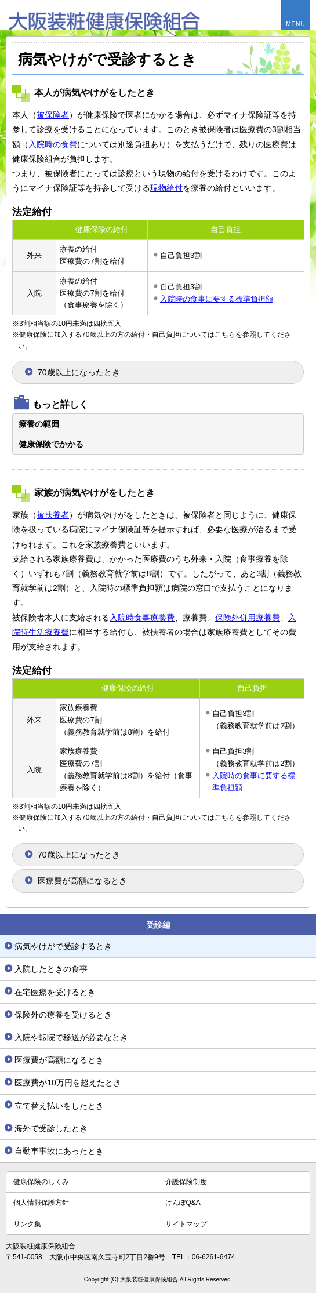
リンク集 (27, 1224)
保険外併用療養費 (247, 617)
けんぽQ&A (183, 1202)
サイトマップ (186, 1224)
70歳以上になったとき (79, 372)
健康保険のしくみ (41, 1182)
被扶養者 (53, 515)
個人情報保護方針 (41, 1202)
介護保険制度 (186, 1182)
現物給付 (166, 188)
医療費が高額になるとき (82, 880)
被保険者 (53, 114)
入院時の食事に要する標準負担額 (216, 299)
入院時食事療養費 (142, 617)
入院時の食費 (52, 144)
